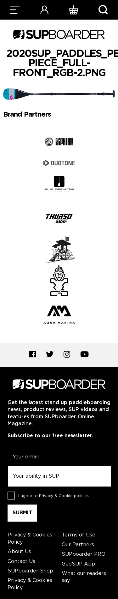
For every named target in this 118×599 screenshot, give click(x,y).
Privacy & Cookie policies (64, 496)
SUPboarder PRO (83, 554)
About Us (19, 551)
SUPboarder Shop (30, 571)
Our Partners (78, 544)
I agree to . (54, 496)
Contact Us (21, 561)
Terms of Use (78, 535)
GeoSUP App (78, 564)
